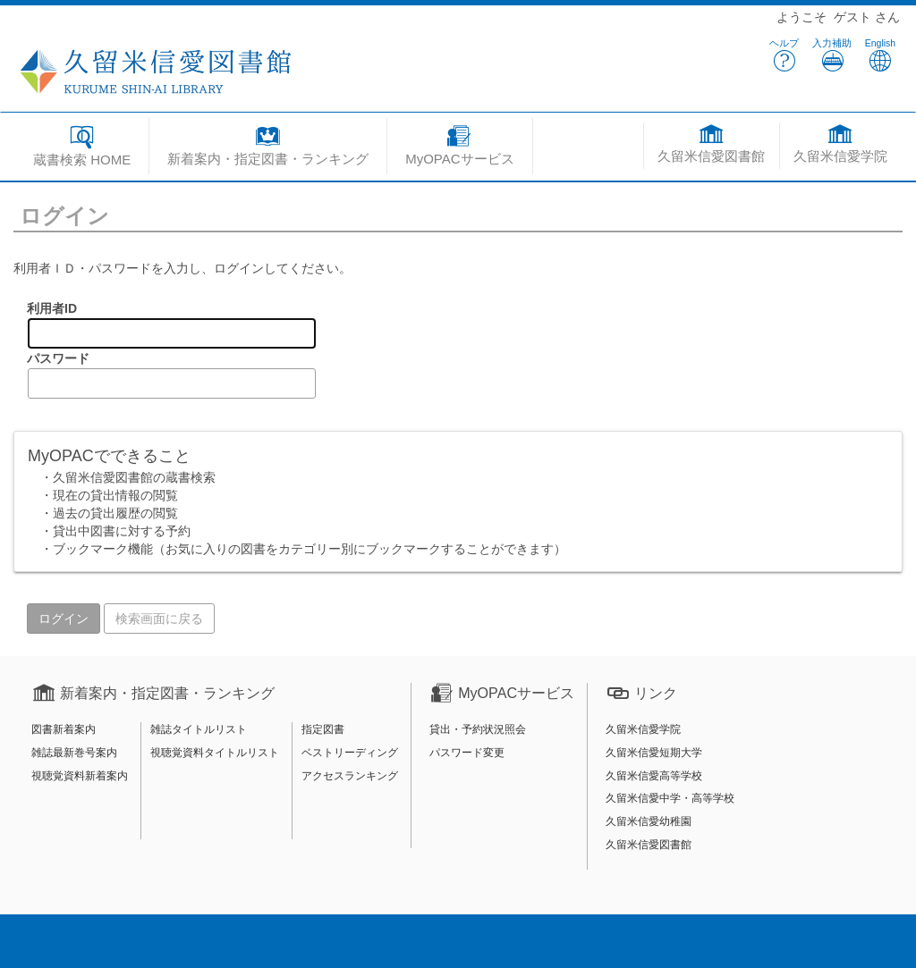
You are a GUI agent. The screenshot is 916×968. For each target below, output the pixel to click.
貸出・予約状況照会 (477, 729)
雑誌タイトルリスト (198, 729)
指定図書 (322, 729)
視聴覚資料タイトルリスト (214, 752)
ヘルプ (784, 55)
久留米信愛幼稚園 (648, 821)
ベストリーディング (349, 752)
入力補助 (832, 55)
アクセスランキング (349, 776)
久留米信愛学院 (643, 729)
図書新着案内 (63, 729)
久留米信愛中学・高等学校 (670, 798)
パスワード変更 (467, 752)
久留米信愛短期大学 (654, 752)
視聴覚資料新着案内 (79, 776)
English (880, 55)
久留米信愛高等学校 (654, 776)
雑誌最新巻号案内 (74, 752)
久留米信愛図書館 (648, 844)
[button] (267, 148)
